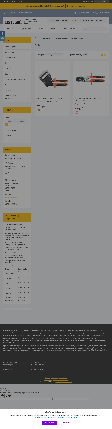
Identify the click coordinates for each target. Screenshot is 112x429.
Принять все (49, 423)
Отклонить (66, 423)
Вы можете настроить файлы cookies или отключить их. (55, 418)
